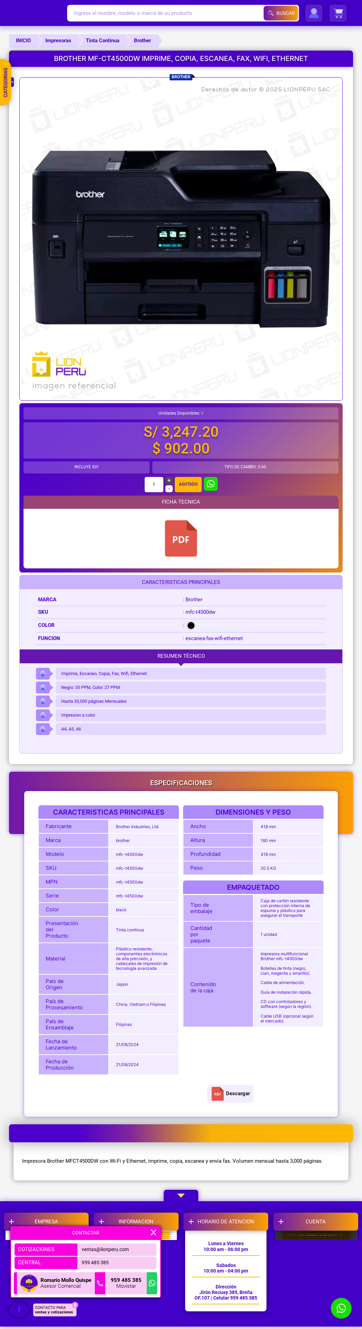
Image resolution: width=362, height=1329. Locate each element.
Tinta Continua (102, 40)
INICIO (23, 40)
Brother (142, 40)
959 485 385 (93, 1262)
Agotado (188, 484)
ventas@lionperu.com (105, 1249)
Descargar (230, 1094)
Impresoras (58, 40)
